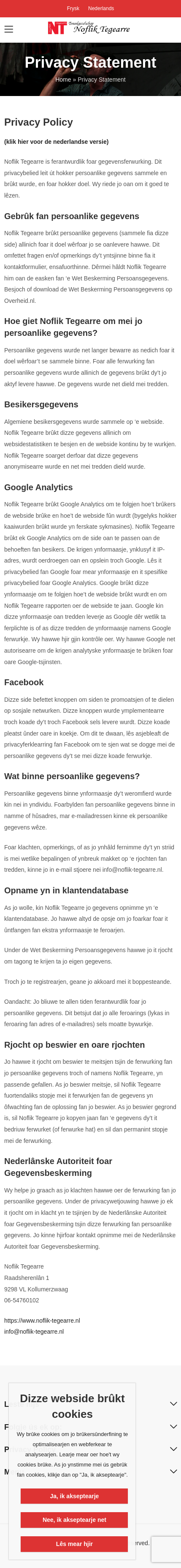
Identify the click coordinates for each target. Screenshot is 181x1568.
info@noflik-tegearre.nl (34, 1331)
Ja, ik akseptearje (74, 1496)
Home (63, 79)
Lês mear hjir (74, 1544)
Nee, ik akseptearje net (74, 1519)
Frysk (73, 8)
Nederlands (101, 8)
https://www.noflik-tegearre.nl (42, 1320)
